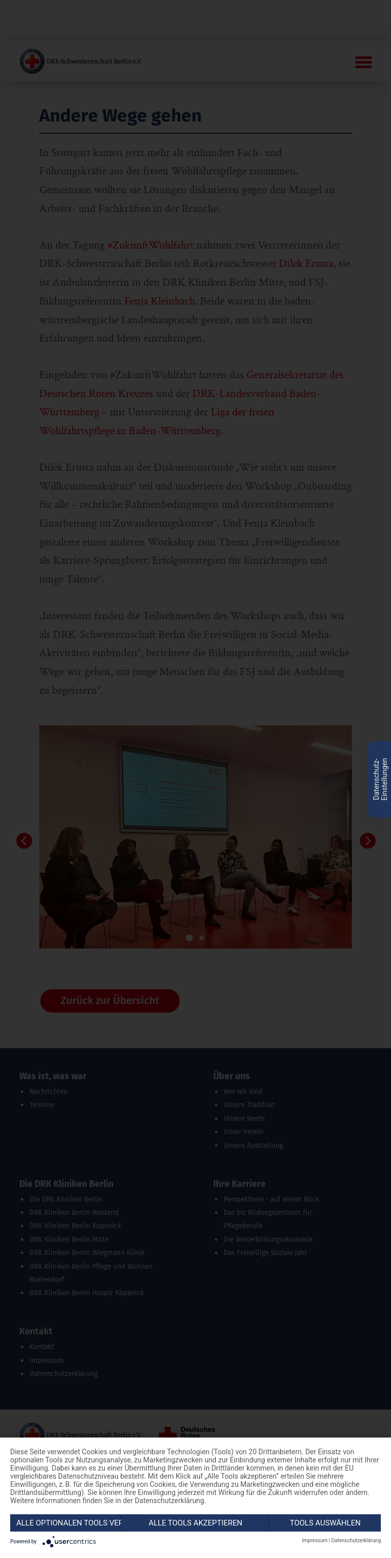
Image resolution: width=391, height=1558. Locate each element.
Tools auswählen (325, 1523)
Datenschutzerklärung (356, 1540)
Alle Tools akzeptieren (195, 1523)
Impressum (314, 1540)
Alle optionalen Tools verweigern (68, 1523)
